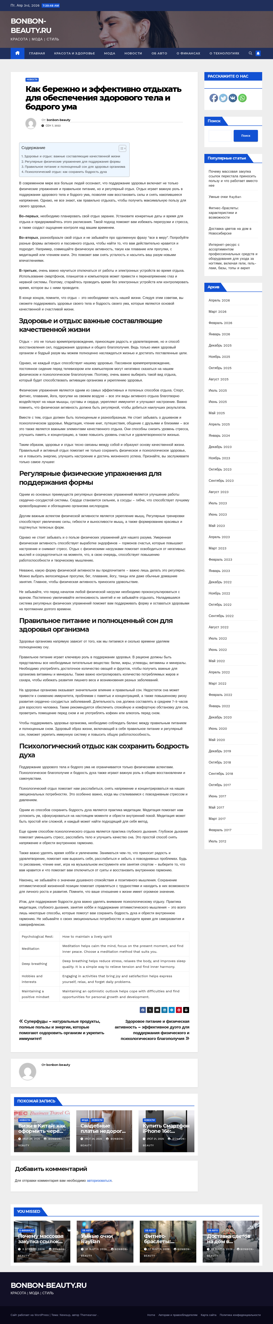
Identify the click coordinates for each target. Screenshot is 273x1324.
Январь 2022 (219, 706)
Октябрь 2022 (220, 605)
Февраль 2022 (220, 695)
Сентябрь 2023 (221, 481)
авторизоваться (99, 1181)
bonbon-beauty (58, 120)
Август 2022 (219, 627)
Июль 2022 (218, 638)
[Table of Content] (122, 148)
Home (151, 1315)
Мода (109, 53)
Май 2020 (217, 740)
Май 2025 (217, 413)
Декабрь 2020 (220, 717)
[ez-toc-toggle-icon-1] (120, 149)
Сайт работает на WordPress (30, 1315)
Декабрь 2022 (220, 582)
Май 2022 (217, 661)
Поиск (214, 121)
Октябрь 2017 (220, 785)
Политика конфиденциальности (240, 1315)
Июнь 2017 (217, 796)
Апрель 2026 (219, 300)
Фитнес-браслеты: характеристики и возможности (224, 212)
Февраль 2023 (220, 559)
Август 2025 (219, 379)
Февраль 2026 (220, 323)
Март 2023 (217, 548)
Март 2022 (217, 683)
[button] (250, 53)
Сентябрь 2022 (221, 616)
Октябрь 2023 (220, 469)
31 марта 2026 (96, 1249)
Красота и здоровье (74, 53)
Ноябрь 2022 (219, 593)
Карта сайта (208, 1315)
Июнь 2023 (218, 514)
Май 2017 (216, 807)
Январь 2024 (219, 436)
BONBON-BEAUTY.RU (49, 1285)
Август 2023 (219, 492)
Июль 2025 (218, 390)
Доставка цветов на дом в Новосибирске (228, 1241)
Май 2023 (217, 526)
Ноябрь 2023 (219, 458)
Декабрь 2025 (220, 345)
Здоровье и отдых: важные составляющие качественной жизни (72, 156)
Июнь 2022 (218, 650)
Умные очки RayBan (225, 197)
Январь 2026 (219, 334)
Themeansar (88, 1315)
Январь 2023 (219, 571)
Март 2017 (217, 819)
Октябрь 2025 (220, 368)
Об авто (159, 53)
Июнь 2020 (218, 729)
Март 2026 (217, 312)
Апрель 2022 (219, 672)
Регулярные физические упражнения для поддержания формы (72, 162)
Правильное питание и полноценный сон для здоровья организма (75, 167)
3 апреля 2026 (34, 1249)
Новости (133, 53)
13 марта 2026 (222, 1249)
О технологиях (224, 53)
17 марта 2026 (159, 1249)
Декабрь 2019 (220, 751)
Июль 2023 (218, 503)
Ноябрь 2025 (219, 357)
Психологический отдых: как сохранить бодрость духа (66, 172)
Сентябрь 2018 (221, 774)
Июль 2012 (217, 841)
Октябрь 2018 (220, 762)
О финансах (188, 53)
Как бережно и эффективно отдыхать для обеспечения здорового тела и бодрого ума (103, 98)
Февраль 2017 (220, 830)
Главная (37, 53)
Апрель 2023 (219, 537)
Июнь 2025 (218, 402)
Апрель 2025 (219, 424)
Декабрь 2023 (220, 447)
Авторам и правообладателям (177, 1315)
